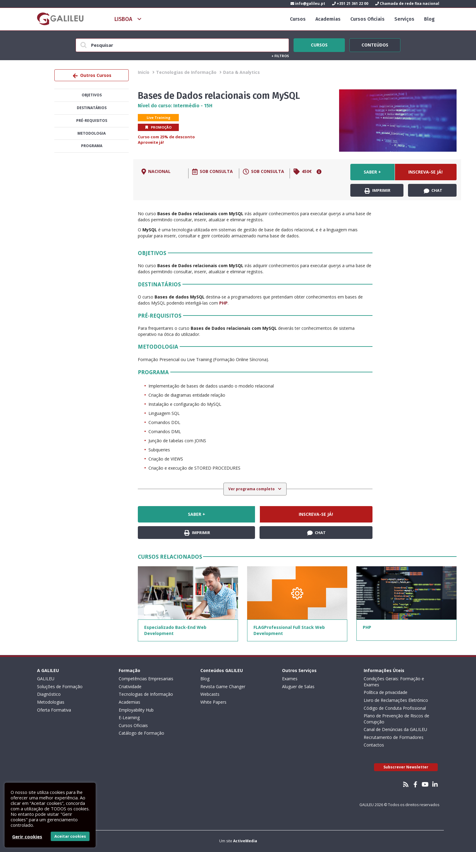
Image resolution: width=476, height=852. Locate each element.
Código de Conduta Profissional (395, 708)
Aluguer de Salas (298, 686)
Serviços (404, 19)
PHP (223, 303)
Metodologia (91, 133)
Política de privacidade (385, 692)
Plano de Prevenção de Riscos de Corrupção (396, 719)
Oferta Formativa (54, 710)
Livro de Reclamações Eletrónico (396, 700)
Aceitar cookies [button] (70, 836)
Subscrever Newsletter (405, 767)
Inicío (143, 72)
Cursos (298, 19)
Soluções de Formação (60, 686)
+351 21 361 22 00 (350, 3)
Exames (290, 678)
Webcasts (209, 694)
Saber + (372, 172)
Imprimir (377, 191)
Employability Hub (136, 710)
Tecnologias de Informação (186, 72)
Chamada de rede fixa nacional (407, 3)
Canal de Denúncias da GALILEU (395, 729)
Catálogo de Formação (141, 733)
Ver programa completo (252, 489)
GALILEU (45, 678)
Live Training (158, 117)
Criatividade (130, 686)
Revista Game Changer (222, 686)
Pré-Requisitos (91, 120)
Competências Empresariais (146, 678)
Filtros (280, 55)
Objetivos (92, 95)
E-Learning (129, 717)
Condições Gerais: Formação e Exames (394, 682)
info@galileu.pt (308, 3)
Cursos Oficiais (367, 19)
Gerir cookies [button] (27, 836)
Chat (433, 191)
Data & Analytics (241, 72)
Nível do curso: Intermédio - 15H (175, 106)
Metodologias (50, 702)
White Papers (213, 702)
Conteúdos (375, 44)
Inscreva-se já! (425, 172)
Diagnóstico (49, 694)
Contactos (374, 745)
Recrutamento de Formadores (393, 737)
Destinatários (92, 107)
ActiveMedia (245, 840)
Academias (328, 19)
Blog (429, 19)
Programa (91, 145)
